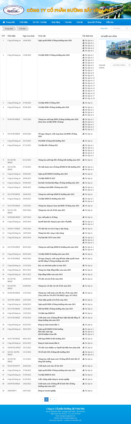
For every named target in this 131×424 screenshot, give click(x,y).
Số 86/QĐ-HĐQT (14, 217)
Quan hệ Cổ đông (94, 22)
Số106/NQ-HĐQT (14, 348)
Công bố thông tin (14, 40)
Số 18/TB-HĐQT (14, 134)
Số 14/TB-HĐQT (14, 259)
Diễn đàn (110, 22)
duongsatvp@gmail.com (67, 416)
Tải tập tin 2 (88, 43)
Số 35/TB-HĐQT (14, 309)
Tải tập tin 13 (89, 86)
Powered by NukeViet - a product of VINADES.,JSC (65, 420)
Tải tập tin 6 (88, 68)
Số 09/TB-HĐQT (14, 384)
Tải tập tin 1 (88, 40)
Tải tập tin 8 (88, 73)
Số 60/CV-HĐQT (14, 229)
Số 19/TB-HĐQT (14, 318)
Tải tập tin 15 (89, 91)
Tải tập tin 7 (88, 70)
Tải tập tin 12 (89, 83)
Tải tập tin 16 (89, 93)
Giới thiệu (24, 22)
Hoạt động (56, 22)
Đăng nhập (104, 28)
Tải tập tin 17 (89, 96)
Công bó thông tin (14, 174)
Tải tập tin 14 (89, 88)
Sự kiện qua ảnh (109, 36)
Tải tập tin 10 (89, 78)
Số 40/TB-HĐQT (14, 119)
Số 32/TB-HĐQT (14, 194)
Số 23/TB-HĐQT (14, 247)
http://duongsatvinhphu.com (68, 418)
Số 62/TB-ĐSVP (14, 366)
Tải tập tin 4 (88, 48)
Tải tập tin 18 (89, 98)
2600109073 (12, 391)
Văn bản (68, 22)
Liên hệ (80, 22)
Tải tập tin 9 (88, 75)
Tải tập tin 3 (88, 46)
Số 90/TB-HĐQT (14, 293)
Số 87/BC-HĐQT (14, 300)
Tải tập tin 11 (89, 81)
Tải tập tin (87, 103)
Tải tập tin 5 (88, 51)
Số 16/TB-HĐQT (14, 206)
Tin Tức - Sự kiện (40, 22)
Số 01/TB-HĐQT (14, 339)
